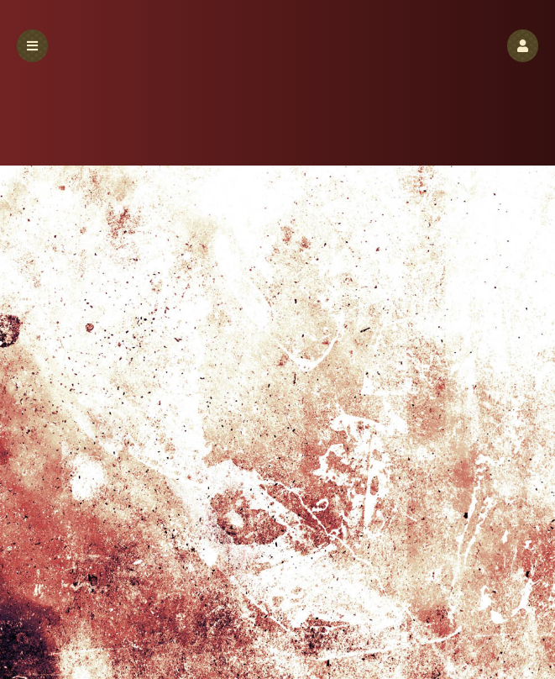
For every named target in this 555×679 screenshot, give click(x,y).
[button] (522, 45)
